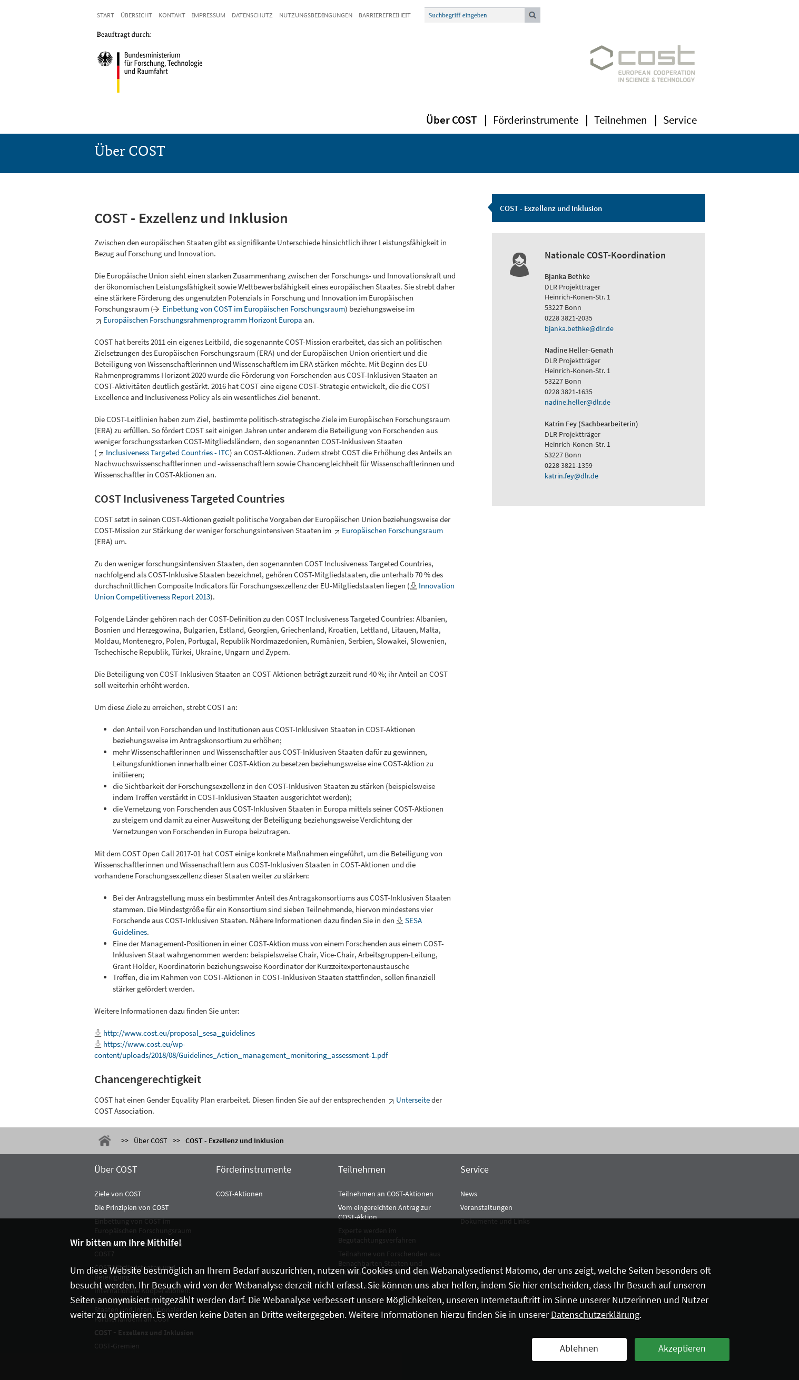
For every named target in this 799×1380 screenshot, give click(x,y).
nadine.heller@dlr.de (577, 402)
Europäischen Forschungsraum (392, 530)
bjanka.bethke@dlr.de (579, 328)
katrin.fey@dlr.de (571, 476)
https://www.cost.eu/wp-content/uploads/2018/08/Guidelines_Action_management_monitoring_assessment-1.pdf (241, 1049)
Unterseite (413, 1100)
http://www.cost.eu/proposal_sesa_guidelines (179, 1033)
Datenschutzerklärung (595, 1314)
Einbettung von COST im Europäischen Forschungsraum (253, 309)
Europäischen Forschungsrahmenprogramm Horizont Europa (202, 320)
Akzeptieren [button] (682, 1348)
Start (105, 15)
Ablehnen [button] (579, 1348)
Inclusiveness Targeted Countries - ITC (168, 452)
